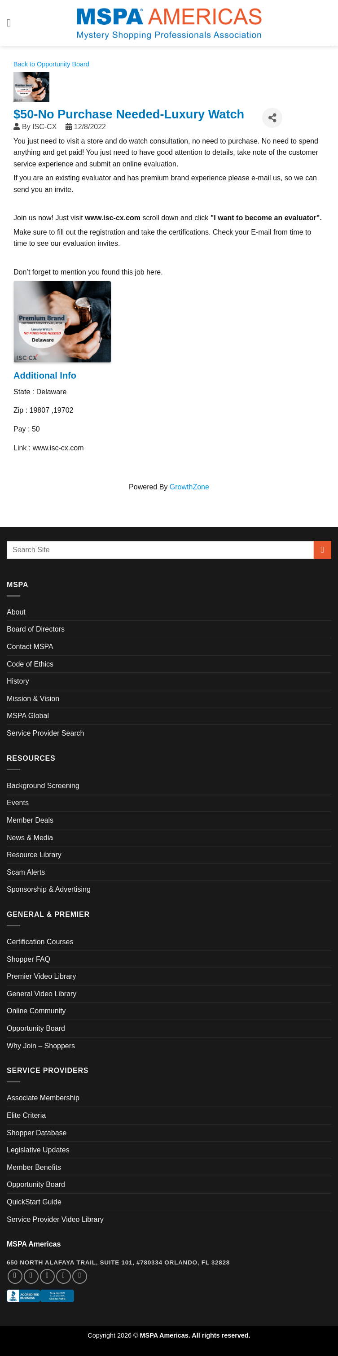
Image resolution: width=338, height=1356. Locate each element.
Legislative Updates (38, 1150)
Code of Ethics (30, 664)
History (18, 681)
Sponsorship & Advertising (49, 889)
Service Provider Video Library (55, 1219)
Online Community (36, 1011)
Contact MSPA (30, 646)
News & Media (30, 838)
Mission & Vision (33, 698)
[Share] (272, 118)
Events (18, 803)
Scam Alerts (26, 872)
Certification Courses (40, 942)
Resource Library (34, 855)
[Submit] (322, 549)
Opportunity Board (36, 1028)
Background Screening (43, 785)
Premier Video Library (41, 976)
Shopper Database (36, 1133)
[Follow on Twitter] (47, 1276)
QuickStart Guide (34, 1202)
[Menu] (12, 23)
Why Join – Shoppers (41, 1046)
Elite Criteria (26, 1115)
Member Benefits (34, 1167)
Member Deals (30, 820)
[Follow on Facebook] (15, 1276)
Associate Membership (43, 1098)
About (16, 612)
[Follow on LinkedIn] (63, 1276)
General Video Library (41, 994)
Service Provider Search (45, 733)
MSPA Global (28, 715)
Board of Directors (36, 629)
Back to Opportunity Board (51, 64)
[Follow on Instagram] (31, 1276)
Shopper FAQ (28, 959)
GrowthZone (189, 487)
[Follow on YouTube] (79, 1276)
